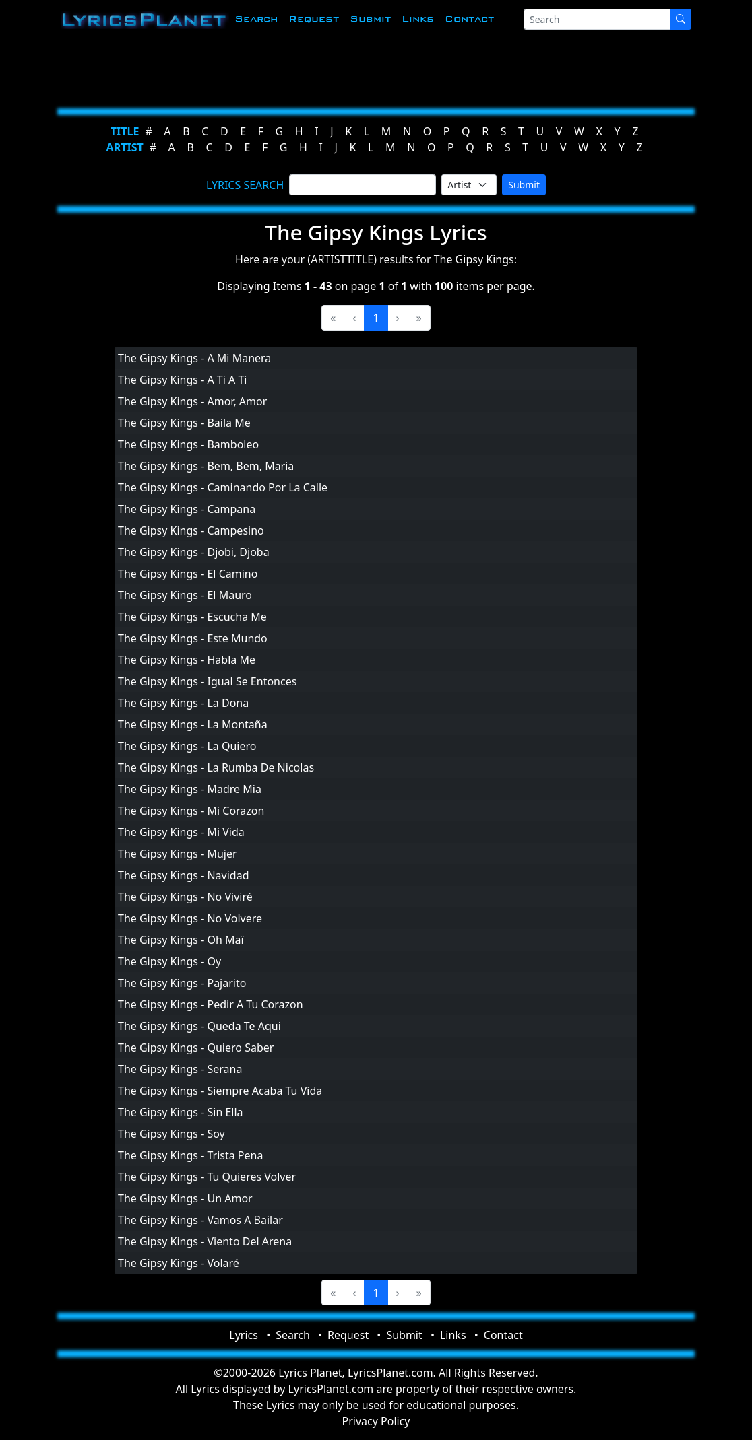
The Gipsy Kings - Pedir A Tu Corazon (210, 1004)
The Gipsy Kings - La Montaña (193, 724)
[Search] (597, 19)
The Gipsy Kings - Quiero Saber (196, 1047)
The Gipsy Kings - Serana (180, 1069)
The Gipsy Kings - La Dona (183, 702)
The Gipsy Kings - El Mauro (185, 595)
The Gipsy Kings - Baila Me (184, 422)
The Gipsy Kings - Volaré (178, 1263)
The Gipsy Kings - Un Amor (185, 1198)
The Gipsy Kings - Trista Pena (190, 1155)
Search (256, 18)
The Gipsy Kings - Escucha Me (192, 616)
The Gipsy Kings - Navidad (183, 875)
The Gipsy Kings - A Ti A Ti (182, 379)
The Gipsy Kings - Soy (171, 1133)
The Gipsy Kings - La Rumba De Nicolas (216, 767)
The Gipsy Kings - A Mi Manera (194, 358)
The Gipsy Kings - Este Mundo (193, 638)
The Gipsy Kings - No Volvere (190, 918)
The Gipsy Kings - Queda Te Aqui (199, 1026)
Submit (370, 18)
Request (313, 18)
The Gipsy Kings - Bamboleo (188, 444)
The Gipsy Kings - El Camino (187, 573)
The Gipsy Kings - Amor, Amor (192, 401)
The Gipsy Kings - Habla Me (186, 659)
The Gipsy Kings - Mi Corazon (191, 810)
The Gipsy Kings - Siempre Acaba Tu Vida (220, 1090)
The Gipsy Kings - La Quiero (187, 746)
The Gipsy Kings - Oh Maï (181, 939)
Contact (469, 18)
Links (418, 18)
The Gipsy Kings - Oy (169, 961)
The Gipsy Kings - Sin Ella (180, 1112)
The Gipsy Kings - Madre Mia (189, 789)
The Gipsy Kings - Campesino (191, 530)
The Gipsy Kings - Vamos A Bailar (200, 1219)
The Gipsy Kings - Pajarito (182, 982)
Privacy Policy (376, 1421)
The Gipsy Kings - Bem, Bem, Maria (206, 465)
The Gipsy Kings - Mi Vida (181, 832)
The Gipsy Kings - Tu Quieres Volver (207, 1176)
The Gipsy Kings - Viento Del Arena (205, 1241)
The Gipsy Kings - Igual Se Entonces (207, 681)
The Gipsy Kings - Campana (186, 509)
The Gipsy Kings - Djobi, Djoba (194, 552)
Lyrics (243, 1335)
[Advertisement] (376, 70)
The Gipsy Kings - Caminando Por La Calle (222, 487)
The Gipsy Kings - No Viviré (185, 896)
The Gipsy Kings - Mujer (177, 853)
